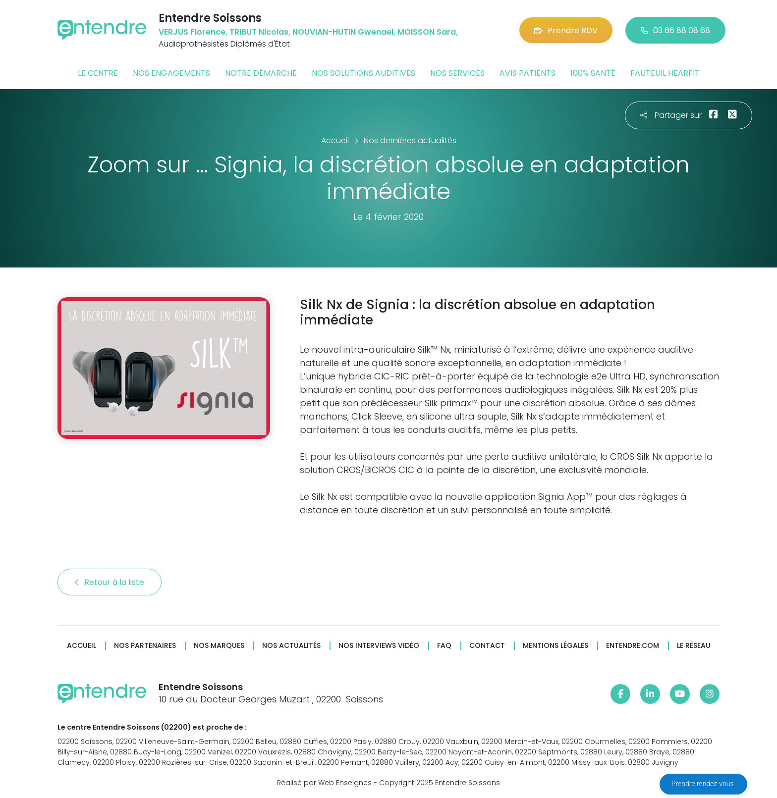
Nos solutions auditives (363, 73)
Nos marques (219, 645)
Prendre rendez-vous (703, 784)
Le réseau (694, 645)
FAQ (444, 645)
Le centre (98, 73)
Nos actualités (291, 645)
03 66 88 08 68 (675, 30)
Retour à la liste (109, 582)
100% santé (592, 73)
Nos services (457, 73)
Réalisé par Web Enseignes (324, 783)
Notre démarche (261, 73)
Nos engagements (171, 73)
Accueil (81, 645)
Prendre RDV (566, 30)
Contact (487, 645)
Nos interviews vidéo (378, 645)
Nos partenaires (145, 645)
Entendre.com (632, 645)
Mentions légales (555, 645)
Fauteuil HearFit (665, 73)
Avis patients (527, 73)
